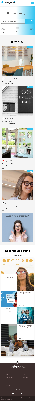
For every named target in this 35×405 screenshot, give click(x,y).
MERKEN (8, 380)
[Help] (29, 21)
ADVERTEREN (25, 380)
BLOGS (23, 374)
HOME (7, 374)
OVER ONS (8, 385)
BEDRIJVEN (8, 383)
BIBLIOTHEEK (25, 377)
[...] (13, 21)
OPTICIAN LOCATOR (10, 377)
